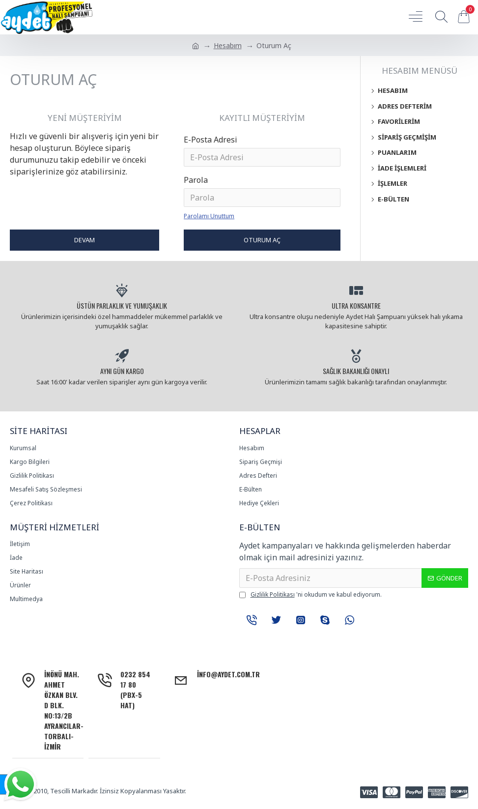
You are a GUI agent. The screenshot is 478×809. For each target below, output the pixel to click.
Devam (84, 239)
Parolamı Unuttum (209, 216)
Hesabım (228, 45)
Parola (196, 179)
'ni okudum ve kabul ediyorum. (310, 594)
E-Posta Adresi (210, 139)
